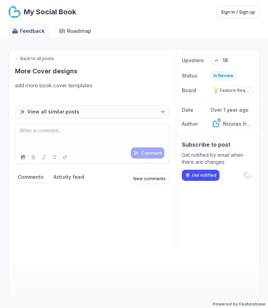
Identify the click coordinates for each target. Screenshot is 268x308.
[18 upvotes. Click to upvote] (220, 60)
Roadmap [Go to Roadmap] (75, 31)
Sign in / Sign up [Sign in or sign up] (238, 12)
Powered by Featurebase (239, 304)
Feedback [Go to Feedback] (28, 31)
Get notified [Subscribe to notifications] (200, 175)
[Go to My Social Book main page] (42, 12)
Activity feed (68, 177)
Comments (31, 177)
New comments (149, 178)
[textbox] (92, 137)
